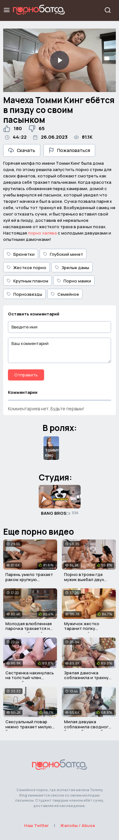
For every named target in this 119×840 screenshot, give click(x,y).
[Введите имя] (59, 327)
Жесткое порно (26, 267)
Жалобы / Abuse (77, 825)
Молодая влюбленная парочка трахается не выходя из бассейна (28, 628)
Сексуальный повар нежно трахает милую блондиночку (28, 726)
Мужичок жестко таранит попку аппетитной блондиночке (81, 631)
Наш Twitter (36, 825)
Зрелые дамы (72, 267)
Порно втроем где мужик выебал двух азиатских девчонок (86, 579)
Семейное (65, 294)
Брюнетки (21, 254)
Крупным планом (27, 281)
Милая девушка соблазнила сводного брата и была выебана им (87, 729)
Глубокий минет (63, 254)
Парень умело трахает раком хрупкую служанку (29, 579)
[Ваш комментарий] (59, 350)
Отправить (26, 375)
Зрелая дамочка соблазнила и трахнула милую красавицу (89, 677)
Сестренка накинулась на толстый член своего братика (29, 677)
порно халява (42, 233)
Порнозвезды (24, 294)
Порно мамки (74, 281)
